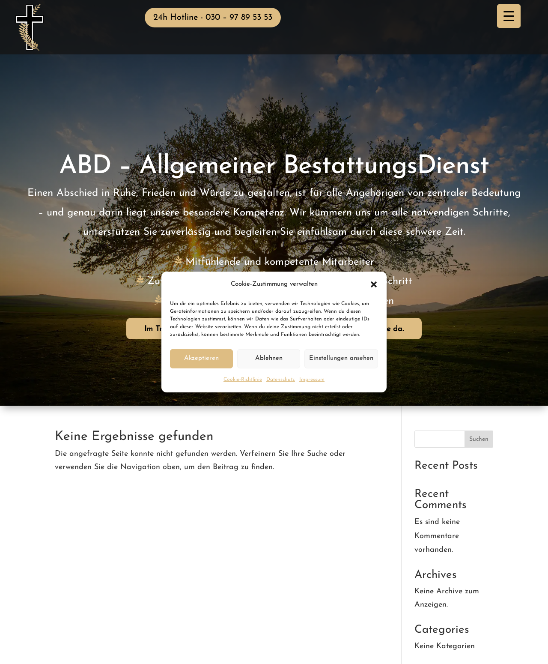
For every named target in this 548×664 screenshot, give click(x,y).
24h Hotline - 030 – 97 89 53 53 (212, 17)
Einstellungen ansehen (341, 358)
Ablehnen (269, 358)
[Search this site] (453, 439)
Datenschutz (280, 379)
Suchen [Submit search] (478, 439)
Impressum (312, 379)
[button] (373, 284)
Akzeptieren (201, 358)
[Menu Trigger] (509, 16)
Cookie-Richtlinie (242, 379)
